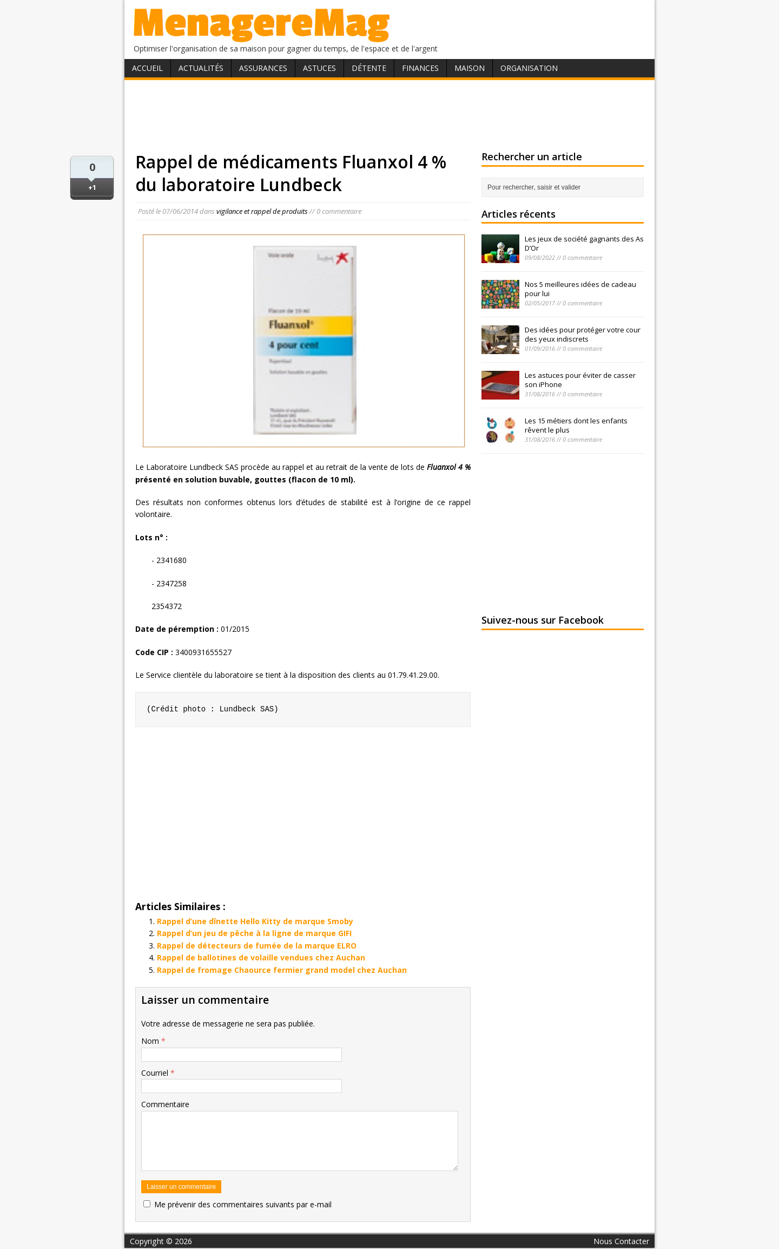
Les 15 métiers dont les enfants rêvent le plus (576, 425)
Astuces (319, 68)
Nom (151, 1041)
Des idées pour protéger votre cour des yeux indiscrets (583, 334)
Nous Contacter (621, 1241)
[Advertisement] (389, 115)
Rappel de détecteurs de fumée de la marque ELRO (257, 945)
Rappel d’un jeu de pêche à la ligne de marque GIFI (254, 933)
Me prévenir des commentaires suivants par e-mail (243, 1204)
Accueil (147, 68)
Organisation (529, 68)
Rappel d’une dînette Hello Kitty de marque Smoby (255, 921)
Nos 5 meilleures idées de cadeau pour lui (580, 288)
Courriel (155, 1073)
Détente (369, 68)
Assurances (263, 68)
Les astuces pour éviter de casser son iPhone (580, 379)
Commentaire (165, 1104)
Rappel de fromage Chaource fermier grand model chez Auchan (282, 970)
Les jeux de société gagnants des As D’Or (584, 243)
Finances (420, 68)
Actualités (201, 68)
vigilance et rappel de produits (262, 211)
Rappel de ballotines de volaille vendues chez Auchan (261, 957)
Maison (469, 68)
